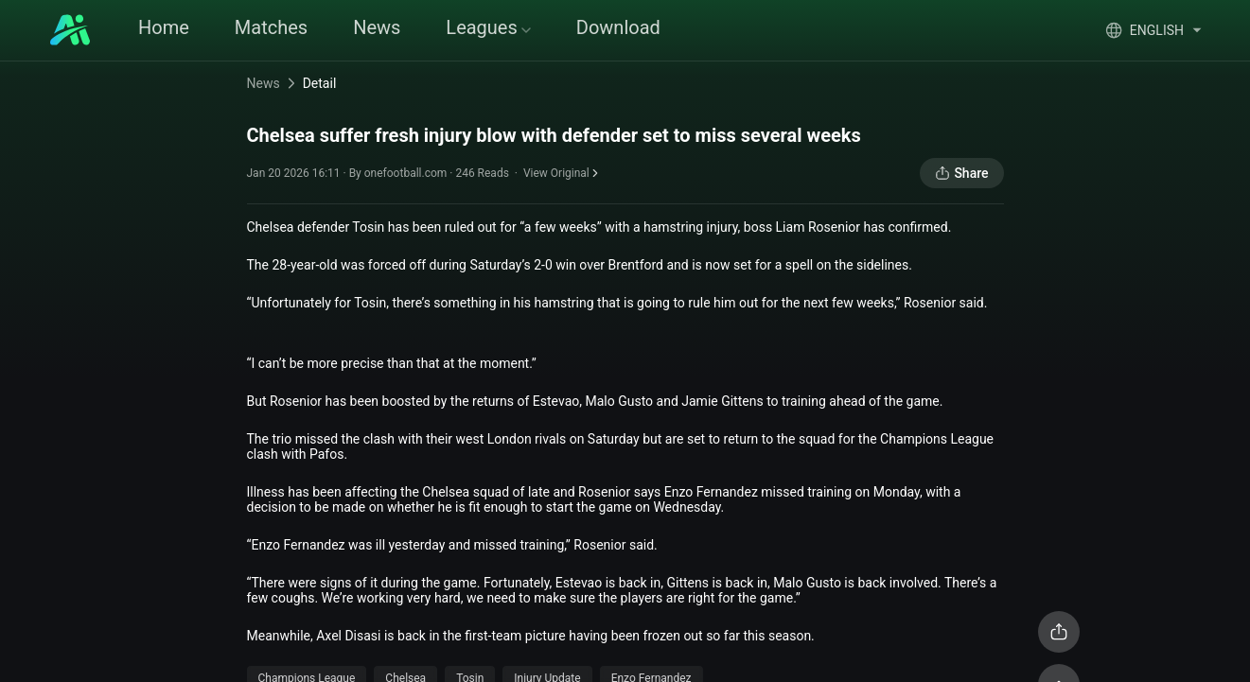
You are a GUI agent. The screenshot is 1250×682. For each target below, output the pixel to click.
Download (618, 27)
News (376, 27)
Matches (271, 27)
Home (163, 27)
